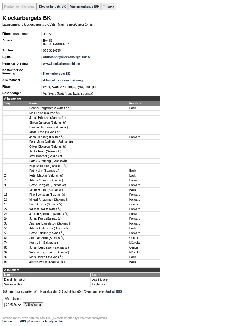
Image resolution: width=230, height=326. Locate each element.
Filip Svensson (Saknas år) (47, 194)
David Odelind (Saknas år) (46, 233)
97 (5, 257)
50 (5, 228)
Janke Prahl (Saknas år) (45, 151)
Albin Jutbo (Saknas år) (44, 132)
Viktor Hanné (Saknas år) (46, 190)
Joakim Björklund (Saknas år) (49, 214)
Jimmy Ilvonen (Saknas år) (47, 262)
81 (5, 247)
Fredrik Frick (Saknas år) (45, 204)
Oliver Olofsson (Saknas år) (47, 146)
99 (5, 262)
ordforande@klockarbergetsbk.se (67, 57)
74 (5, 242)
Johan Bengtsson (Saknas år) (49, 247)
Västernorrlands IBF (84, 6)
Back (132, 108)
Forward (134, 137)
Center (133, 204)
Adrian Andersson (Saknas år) (49, 228)
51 (5, 233)
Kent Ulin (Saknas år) (43, 242)
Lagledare (98, 284)
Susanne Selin (14, 284)
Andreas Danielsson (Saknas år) (50, 223)
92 (5, 252)
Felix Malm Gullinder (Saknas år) (51, 141)
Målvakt (134, 242)
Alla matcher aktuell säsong (63, 80)
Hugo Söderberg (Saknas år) (48, 166)
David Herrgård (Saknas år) (47, 185)
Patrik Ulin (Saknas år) (44, 170)
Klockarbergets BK (52, 6)
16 (5, 199)
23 (5, 214)
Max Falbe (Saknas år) (44, 113)
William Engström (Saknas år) (49, 252)
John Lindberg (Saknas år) (47, 137)
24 (5, 218)
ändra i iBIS (113, 291)
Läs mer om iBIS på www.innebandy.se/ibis (33, 321)
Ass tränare (100, 279)
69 (5, 238)
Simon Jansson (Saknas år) (47, 122)
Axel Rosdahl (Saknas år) (46, 156)
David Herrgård (14, 279)
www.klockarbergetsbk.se (61, 63)
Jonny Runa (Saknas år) (45, 218)
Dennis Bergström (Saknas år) (49, 108)
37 (5, 223)
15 (5, 194)
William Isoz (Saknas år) (45, 209)
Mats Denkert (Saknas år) (46, 257)
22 (5, 209)
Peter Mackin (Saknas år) (46, 175)
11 (5, 190)
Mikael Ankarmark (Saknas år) (49, 199)
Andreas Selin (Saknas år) (46, 238)
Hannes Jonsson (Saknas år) (48, 127)
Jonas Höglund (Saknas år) (47, 117)
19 (5, 204)
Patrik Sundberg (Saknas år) (48, 161)
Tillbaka (108, 6)
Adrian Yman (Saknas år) (46, 180)
